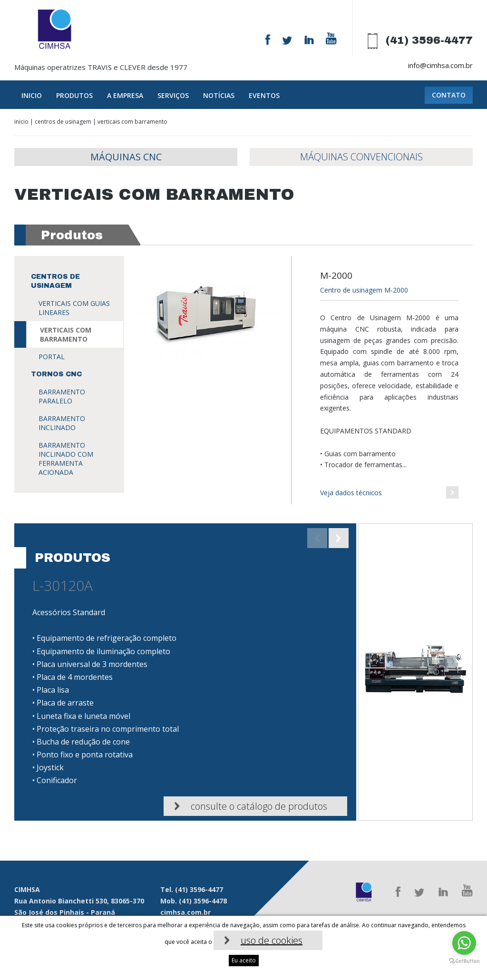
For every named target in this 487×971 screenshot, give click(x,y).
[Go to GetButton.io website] (464, 961)
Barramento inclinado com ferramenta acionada (66, 459)
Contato (449, 94)
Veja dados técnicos (351, 492)
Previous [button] (317, 538)
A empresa (125, 95)
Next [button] (339, 538)
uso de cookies (271, 940)
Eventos (264, 95)
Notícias (218, 95)
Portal (52, 356)
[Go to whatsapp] (464, 943)
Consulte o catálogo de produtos (259, 806)
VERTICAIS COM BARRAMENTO (65, 334)
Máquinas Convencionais (361, 156)
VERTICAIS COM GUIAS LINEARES (74, 308)
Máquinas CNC (126, 156)
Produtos (74, 95)
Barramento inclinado (62, 423)
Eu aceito (244, 960)
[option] (243, 672)
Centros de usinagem (63, 122)
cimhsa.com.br (185, 912)
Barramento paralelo (62, 396)
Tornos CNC (56, 374)
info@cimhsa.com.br (440, 65)
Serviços (173, 95)
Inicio (31, 95)
